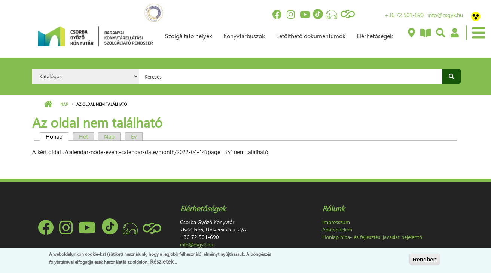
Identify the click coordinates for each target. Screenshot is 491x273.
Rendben (425, 259)
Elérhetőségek (375, 36)
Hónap (57, 136)
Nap (64, 104)
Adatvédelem (337, 229)
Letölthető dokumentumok (310, 36)
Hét (83, 136)
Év (134, 136)
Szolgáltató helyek (188, 36)
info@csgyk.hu (445, 15)
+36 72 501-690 (404, 15)
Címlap (48, 104)
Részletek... (163, 261)
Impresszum (336, 222)
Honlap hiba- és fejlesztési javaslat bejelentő (372, 236)
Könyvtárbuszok (244, 36)
